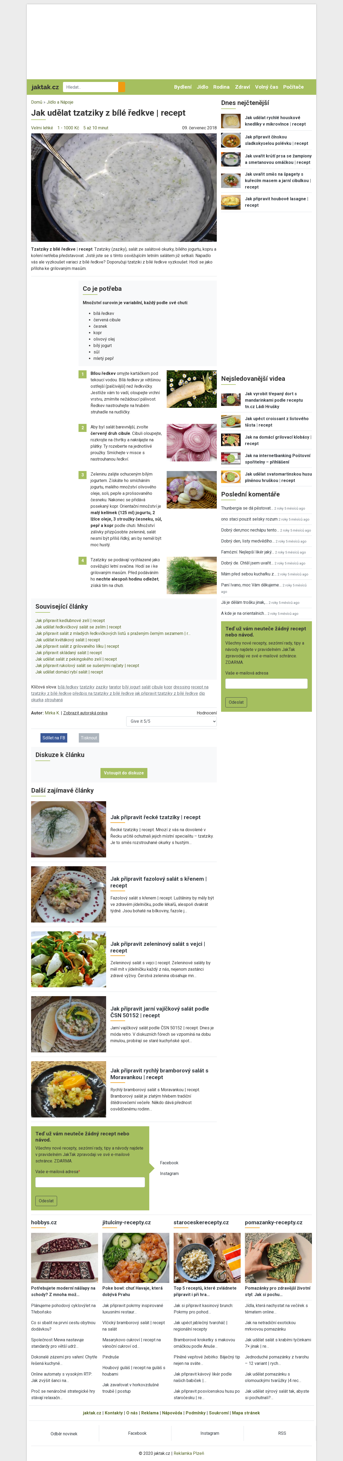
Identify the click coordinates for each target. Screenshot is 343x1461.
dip (202, 693)
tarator (115, 687)
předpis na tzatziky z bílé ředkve (103, 693)
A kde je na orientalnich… (244, 613)
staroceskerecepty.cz (201, 1222)
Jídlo (202, 87)
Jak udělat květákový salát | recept (67, 639)
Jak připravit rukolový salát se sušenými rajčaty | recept (87, 665)
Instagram (169, 1173)
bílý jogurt (131, 687)
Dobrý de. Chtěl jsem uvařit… (247, 563)
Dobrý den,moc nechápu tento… (250, 530)
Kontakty (114, 1412)
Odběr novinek (64, 1433)
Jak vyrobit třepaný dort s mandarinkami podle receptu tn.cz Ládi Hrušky (274, 400)
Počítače (293, 87)
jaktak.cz (92, 1412)
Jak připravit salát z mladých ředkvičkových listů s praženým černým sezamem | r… (113, 633)
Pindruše (110, 1357)
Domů (36, 102)
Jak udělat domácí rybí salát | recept (69, 672)
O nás (132, 1412)
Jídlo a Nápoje (60, 102)
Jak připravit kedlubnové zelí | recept (70, 620)
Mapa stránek (246, 1412)
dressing (181, 687)
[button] (124, 187)
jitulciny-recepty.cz (126, 1222)
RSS (282, 1433)
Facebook (169, 1162)
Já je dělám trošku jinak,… (244, 602)
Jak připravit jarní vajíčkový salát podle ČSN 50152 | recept (159, 1012)
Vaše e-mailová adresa (56, 1171)
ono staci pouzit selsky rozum (249, 519)
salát (146, 687)
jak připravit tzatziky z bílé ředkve (166, 693)
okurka (37, 699)
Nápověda (172, 1412)
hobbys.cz (44, 1222)
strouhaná (53, 699)
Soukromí (219, 1412)
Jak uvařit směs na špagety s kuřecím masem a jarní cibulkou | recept (278, 181)
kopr (168, 687)
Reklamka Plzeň (189, 1453)
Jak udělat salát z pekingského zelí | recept (76, 659)
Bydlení (183, 87)
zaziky (102, 687)
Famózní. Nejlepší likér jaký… (247, 552)
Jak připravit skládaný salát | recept (68, 652)
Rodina (221, 87)
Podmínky (196, 1412)
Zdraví (242, 87)
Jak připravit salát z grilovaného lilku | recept (77, 646)
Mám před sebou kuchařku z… (249, 574)
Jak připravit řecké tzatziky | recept (155, 817)
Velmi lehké (42, 127)
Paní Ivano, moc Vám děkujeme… (251, 585)
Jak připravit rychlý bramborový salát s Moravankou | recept (159, 1073)
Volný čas (266, 87)
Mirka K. (52, 713)
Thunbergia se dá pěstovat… (247, 508)
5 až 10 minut (95, 127)
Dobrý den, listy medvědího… (248, 541)
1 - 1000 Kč (68, 127)
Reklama (150, 1412)
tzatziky (87, 687)
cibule (157, 687)
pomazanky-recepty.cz (274, 1222)
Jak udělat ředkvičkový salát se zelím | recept (78, 627)
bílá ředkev (68, 687)
